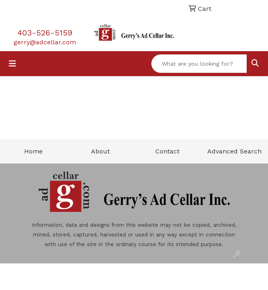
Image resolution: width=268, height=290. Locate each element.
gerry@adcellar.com (45, 42)
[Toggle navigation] (12, 63)
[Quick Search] (199, 63)
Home (33, 151)
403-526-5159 (44, 32)
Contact (167, 151)
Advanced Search (234, 151)
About (100, 151)
